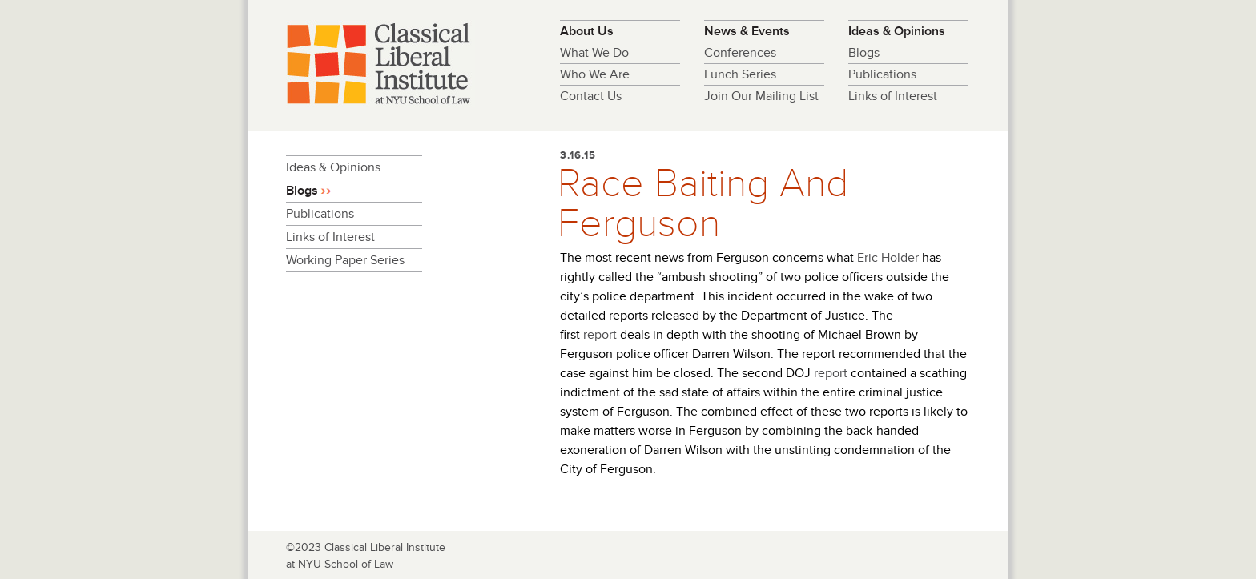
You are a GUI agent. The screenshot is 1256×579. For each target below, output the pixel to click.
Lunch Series (740, 74)
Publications (882, 74)
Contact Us (591, 96)
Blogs (864, 53)
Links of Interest (892, 96)
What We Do (594, 53)
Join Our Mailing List (761, 96)
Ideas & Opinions (896, 31)
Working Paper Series (345, 260)
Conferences (740, 53)
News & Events (747, 31)
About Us (587, 31)
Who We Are (595, 74)
